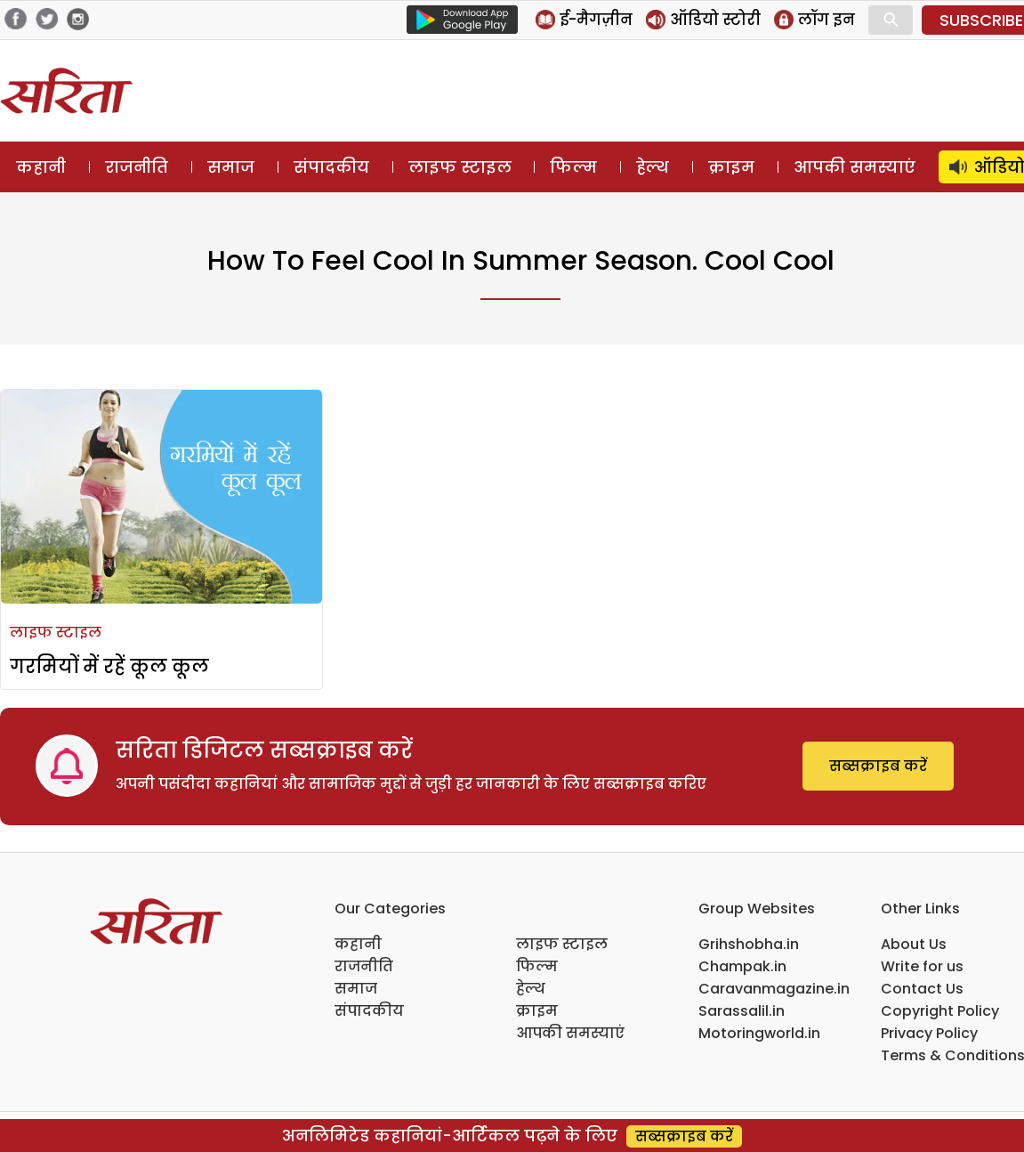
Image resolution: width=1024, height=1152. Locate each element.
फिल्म (573, 167)
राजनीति (136, 167)
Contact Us (922, 988)
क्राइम (731, 167)
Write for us (922, 966)
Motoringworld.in (759, 1033)
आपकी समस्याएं (854, 167)
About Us (914, 944)
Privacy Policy (929, 1033)
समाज (230, 167)
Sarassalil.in (741, 1011)
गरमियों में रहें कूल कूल (109, 666)
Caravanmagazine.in (774, 988)
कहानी (41, 167)
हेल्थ (652, 167)
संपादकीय (331, 167)
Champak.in (742, 966)
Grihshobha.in (748, 944)
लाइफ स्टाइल (460, 167)
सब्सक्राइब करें (878, 766)
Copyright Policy (940, 1011)
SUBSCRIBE (981, 20)
